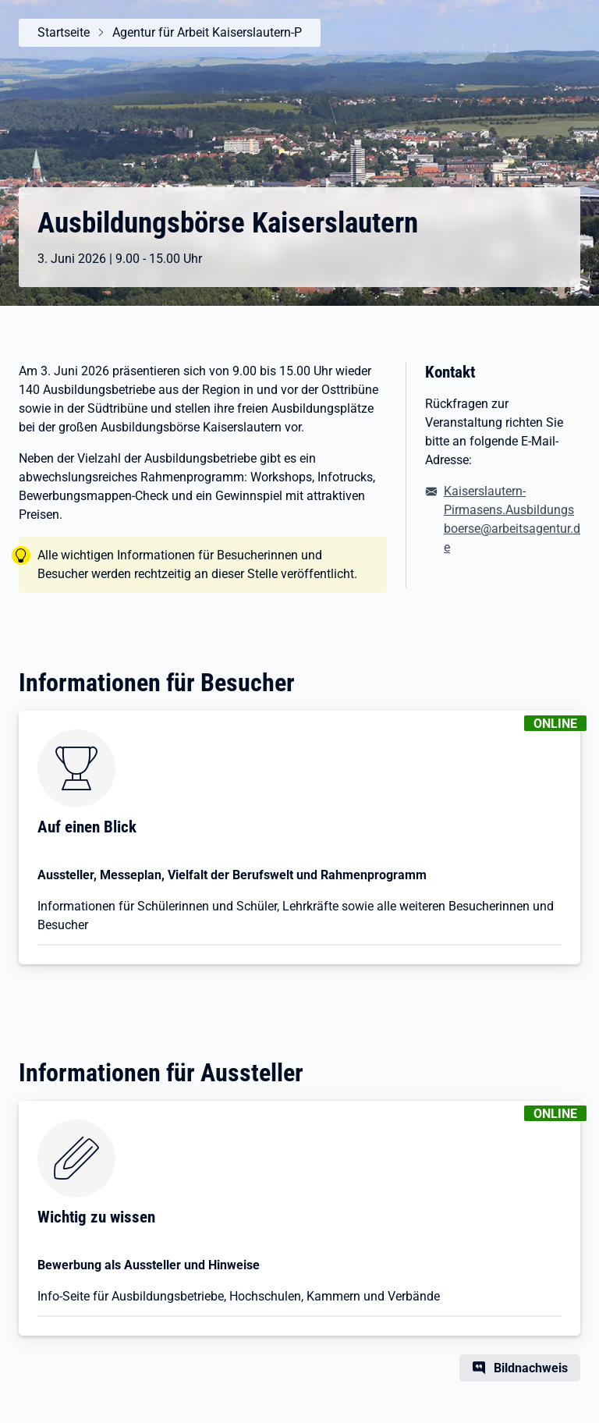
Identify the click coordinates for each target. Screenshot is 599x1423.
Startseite (63, 32)
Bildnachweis (531, 1368)
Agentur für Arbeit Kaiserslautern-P (207, 32)
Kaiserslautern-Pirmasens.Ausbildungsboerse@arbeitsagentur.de (512, 519)
